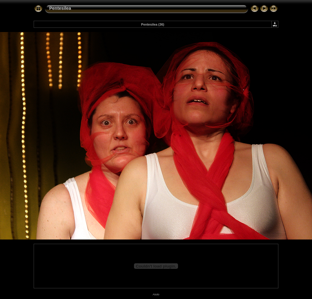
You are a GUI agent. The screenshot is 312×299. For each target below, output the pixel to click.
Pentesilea (60, 8)
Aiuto (156, 294)
